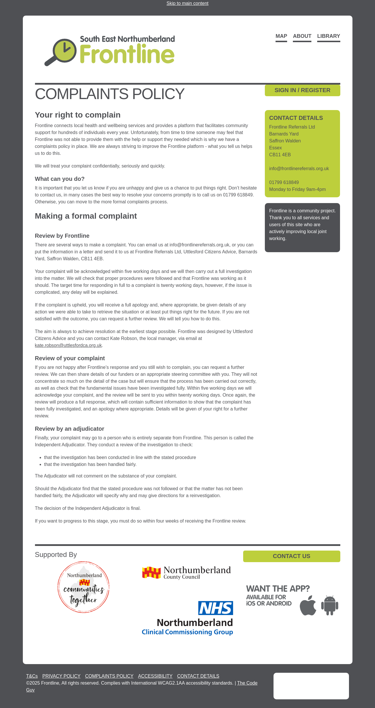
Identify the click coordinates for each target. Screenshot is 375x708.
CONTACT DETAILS (198, 676)
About (302, 36)
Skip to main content (187, 3)
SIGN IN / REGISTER (302, 90)
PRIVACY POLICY (62, 676)
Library (328, 36)
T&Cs (32, 676)
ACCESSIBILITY (155, 676)
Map (281, 36)
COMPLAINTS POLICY (109, 676)
